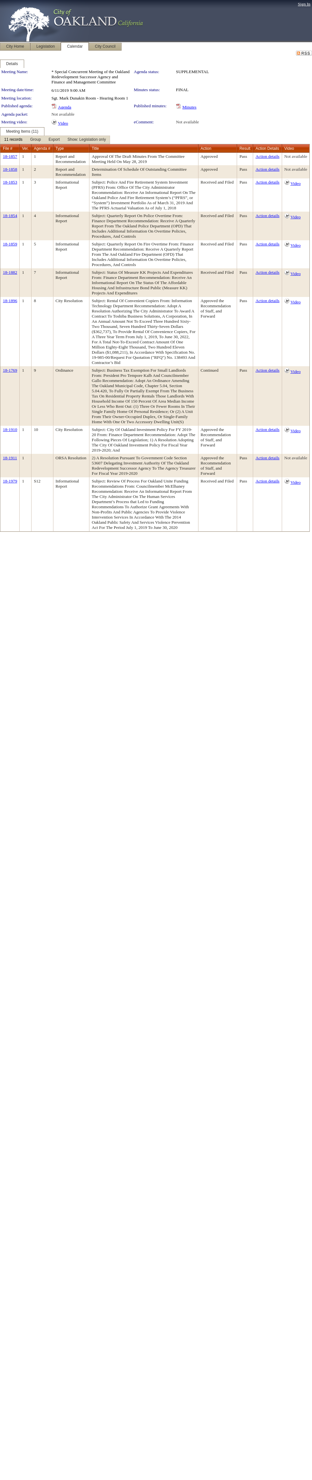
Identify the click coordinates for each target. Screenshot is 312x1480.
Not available (62, 114)
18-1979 (10, 481)
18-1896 (10, 300)
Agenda (64, 107)
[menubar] (55, 140)
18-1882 (10, 272)
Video (63, 123)
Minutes (189, 107)
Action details (267, 156)
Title (95, 148)
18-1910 (10, 429)
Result (244, 148)
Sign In (304, 4)
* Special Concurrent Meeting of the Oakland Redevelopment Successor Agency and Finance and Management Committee (90, 76)
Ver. (25, 148)
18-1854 (10, 215)
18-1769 (10, 370)
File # (7, 148)
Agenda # (42, 148)
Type (60, 148)
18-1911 (10, 457)
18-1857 (10, 156)
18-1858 (10, 169)
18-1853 (10, 182)
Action (206, 148)
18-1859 (10, 244)
